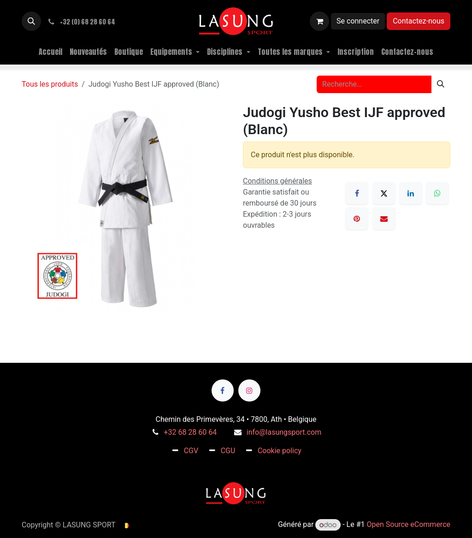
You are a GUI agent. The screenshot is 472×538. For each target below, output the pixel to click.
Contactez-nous (418, 21)
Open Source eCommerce (408, 524)
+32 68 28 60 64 (190, 432)
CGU (228, 450)
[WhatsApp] (437, 193)
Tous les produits (50, 84)
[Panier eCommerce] (319, 21)
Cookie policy (279, 450)
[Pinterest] (357, 218)
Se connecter (357, 21)
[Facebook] (357, 193)
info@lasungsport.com (284, 432)
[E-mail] (384, 218)
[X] (384, 193)
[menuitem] (50, 51)
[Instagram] (249, 390)
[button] (31, 21)
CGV (191, 450)
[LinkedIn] (411, 193)
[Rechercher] (440, 84)
